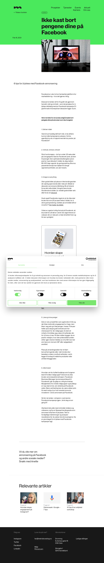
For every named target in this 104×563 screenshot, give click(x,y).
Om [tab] (82, 265)
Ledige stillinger (82, 539)
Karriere (76, 10)
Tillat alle (82, 303)
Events (78, 7)
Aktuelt (87, 7)
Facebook (17, 545)
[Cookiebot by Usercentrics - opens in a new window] (87, 259)
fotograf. (54, 193)
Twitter (16, 542)
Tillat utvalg (52, 303)
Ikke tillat (22, 303)
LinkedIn (17, 549)
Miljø (36, 547)
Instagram (17, 539)
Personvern (39, 549)
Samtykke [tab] (21, 265)
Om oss (86, 10)
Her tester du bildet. (56, 205)
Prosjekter (55, 7)
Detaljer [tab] (52, 265)
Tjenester (67, 7)
